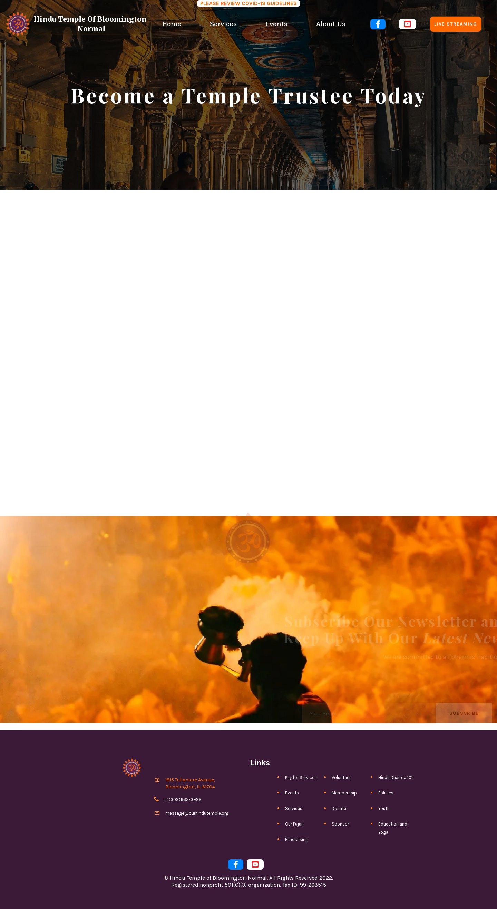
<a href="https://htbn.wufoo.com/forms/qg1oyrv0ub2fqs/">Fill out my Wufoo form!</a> (248, 369)
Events (276, 24)
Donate (339, 808)
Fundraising (296, 839)
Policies (385, 793)
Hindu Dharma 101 (395, 777)
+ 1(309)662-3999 (183, 799)
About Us (330, 24)
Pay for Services (301, 777)
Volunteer (341, 777)
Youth (384, 808)
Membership (344, 793)
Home (171, 24)
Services (223, 24)
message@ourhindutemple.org (196, 813)
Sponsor (340, 824)
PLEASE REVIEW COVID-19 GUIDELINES (248, 3)
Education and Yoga (392, 828)
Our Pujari (294, 824)
